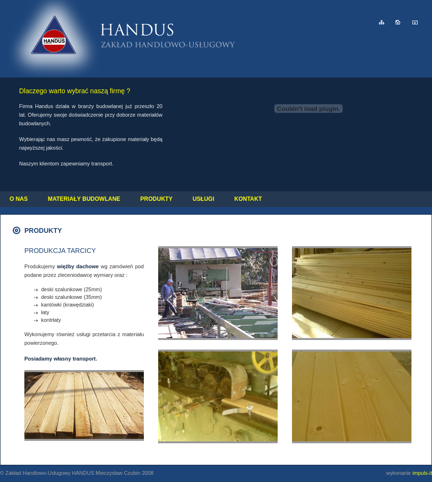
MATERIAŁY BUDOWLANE (84, 199)
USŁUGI (203, 199)
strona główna (397, 22)
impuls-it (422, 473)
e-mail (415, 22)
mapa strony (381, 22)
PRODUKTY (156, 199)
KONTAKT (248, 199)
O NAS (19, 199)
